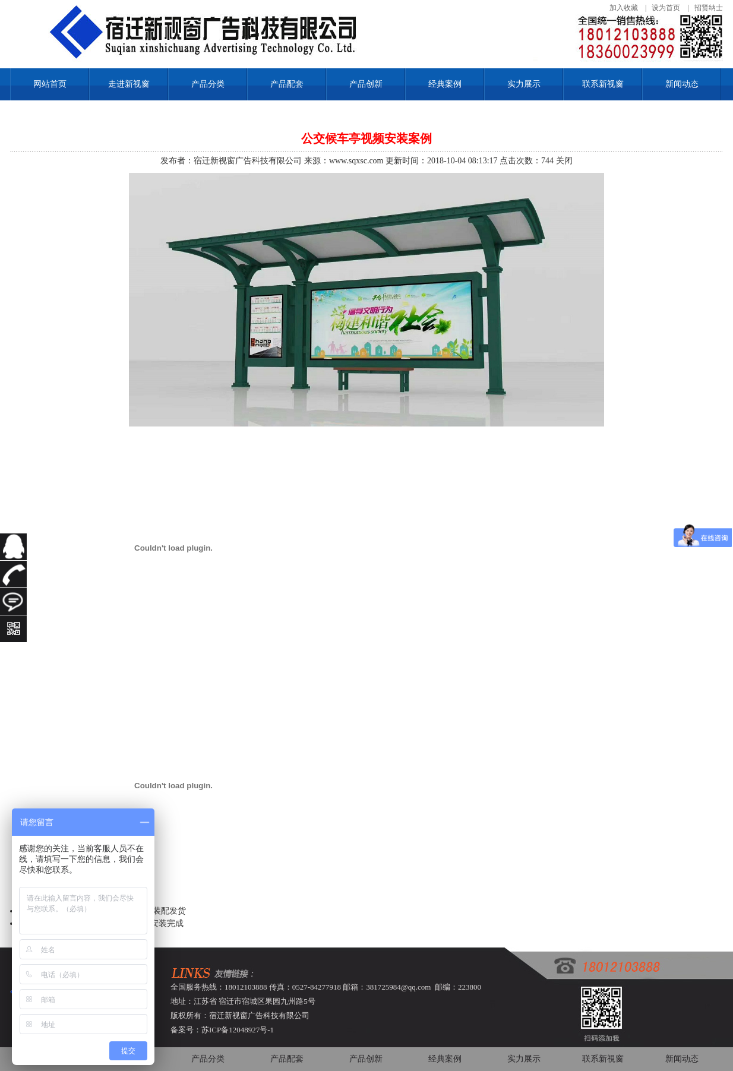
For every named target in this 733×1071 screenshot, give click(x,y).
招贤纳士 (708, 8)
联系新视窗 (603, 84)
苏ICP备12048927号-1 (237, 1029)
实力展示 (524, 84)
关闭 (564, 160)
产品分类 (208, 84)
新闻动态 (682, 84)
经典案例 (445, 84)
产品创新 (366, 84)
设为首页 (666, 8)
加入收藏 (623, 8)
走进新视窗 (129, 84)
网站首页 (50, 84)
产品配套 (287, 84)
